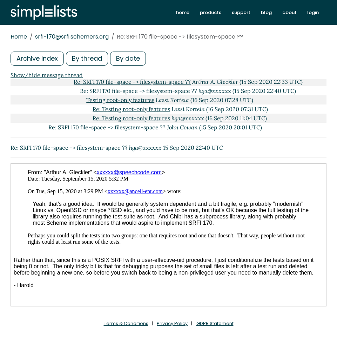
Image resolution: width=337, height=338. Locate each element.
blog (266, 12)
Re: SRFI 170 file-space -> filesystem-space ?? (132, 81)
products (210, 12)
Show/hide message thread (47, 75)
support (241, 12)
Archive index (37, 58)
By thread (87, 58)
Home (19, 37)
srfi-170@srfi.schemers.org (72, 37)
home (182, 12)
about (289, 12)
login (313, 12)
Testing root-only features (120, 99)
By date (128, 58)
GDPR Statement (215, 323)
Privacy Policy (172, 323)
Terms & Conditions (126, 323)
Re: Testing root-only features (131, 109)
